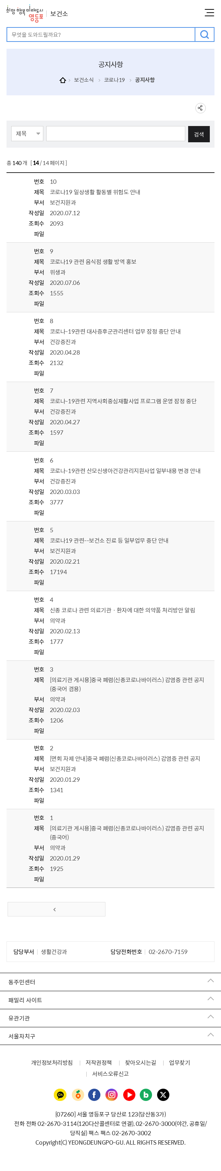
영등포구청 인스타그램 (111, 1095)
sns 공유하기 (200, 108)
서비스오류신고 (110, 1073)
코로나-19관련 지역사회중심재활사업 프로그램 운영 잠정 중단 (123, 400)
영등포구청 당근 (77, 1095)
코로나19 (114, 80)
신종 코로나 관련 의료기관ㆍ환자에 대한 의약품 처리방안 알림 (122, 610)
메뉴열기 (209, 12)
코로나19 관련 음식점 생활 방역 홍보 (93, 261)
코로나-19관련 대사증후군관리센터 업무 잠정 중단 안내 (115, 331)
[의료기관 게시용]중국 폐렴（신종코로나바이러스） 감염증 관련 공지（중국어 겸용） (127, 684)
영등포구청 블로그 (146, 1095)
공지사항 (145, 80)
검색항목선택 (11, 125)
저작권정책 (99, 1062)
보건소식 (84, 80)
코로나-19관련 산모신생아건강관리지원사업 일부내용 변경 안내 (125, 470)
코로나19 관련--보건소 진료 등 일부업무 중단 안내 (109, 540)
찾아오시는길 (140, 1062)
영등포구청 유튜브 (129, 1095)
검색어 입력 (46, 125)
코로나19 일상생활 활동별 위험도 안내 (95, 191)
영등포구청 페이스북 (94, 1095)
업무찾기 (179, 1062)
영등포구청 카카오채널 (60, 1095)
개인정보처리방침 (52, 1062)
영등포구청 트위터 (163, 1095)
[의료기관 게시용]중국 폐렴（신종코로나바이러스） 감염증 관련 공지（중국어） (127, 832)
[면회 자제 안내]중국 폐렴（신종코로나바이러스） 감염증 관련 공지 (125, 758)
